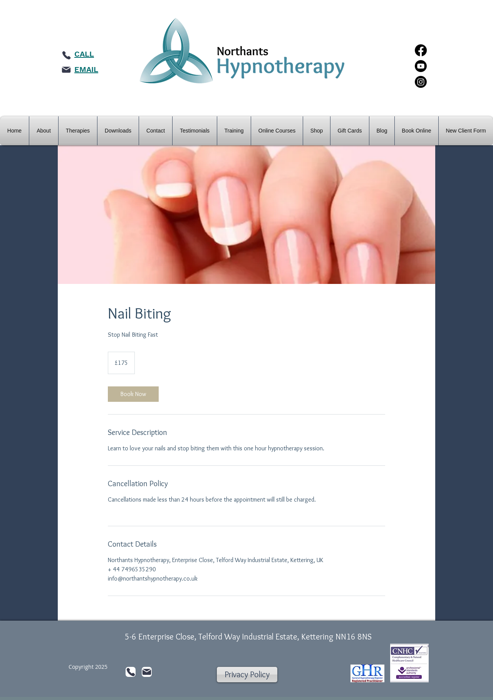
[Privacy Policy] (247, 674)
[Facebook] (421, 50)
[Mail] (66, 70)
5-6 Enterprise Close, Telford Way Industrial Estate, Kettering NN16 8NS (248, 636)
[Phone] (66, 55)
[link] (133, 394)
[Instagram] (421, 82)
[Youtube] (421, 66)
